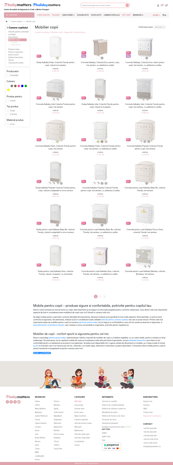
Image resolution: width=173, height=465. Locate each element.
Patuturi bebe (14, 49)
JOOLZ (56, 445)
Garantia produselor (110, 423)
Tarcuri (11, 60)
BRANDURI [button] (138, 15)
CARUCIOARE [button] (68, 15)
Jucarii (77, 445)
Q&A (145, 409)
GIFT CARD (126, 15)
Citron (56, 441)
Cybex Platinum (41, 416)
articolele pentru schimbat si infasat (48, 325)
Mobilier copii (30, 21)
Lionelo (38, 427)
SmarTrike (58, 449)
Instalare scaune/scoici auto (116, 428)
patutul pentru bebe (57, 338)
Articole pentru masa (82, 423)
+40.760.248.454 (149, 436)
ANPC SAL (106, 437)
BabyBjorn (58, 416)
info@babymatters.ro (152, 446)
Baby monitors (80, 416)
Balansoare (78, 430)
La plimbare (79, 441)
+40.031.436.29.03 (150, 439)
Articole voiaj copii (81, 434)
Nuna (37, 430)
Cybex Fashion (41, 423)
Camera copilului (16, 21)
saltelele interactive (137, 340)
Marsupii (78, 427)
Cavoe (37, 420)
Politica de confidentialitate (113, 405)
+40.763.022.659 (149, 432)
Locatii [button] (156, 15)
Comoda (14, 42)
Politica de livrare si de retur (113, 416)
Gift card (78, 401)
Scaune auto (79, 409)
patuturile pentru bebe (88, 322)
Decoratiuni (13, 37)
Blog (164, 15)
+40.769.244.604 (149, 428)
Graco (37, 460)
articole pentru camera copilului (115, 320)
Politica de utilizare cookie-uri (114, 409)
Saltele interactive (15, 57)
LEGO (37, 405)
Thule (37, 449)
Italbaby (57, 438)
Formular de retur (109, 420)
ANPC (104, 433)
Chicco (56, 401)
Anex (37, 445)
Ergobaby (58, 420)
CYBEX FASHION (43, 15)
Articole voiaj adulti (82, 438)
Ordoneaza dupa (146, 27)
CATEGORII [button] (11, 15)
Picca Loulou (59, 434)
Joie (36, 434)
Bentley (57, 405)
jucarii (35, 346)
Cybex (37, 401)
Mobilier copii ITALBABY (42, 353)
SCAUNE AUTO (83, 15)
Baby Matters (40, 409)
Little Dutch (58, 412)
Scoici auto (78, 412)
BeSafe (57, 430)
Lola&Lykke (39, 456)
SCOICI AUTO (96, 15)
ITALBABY (56, 15)
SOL (103, 440)
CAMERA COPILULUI (112, 15)
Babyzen (38, 412)
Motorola (57, 423)
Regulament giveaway (152, 416)
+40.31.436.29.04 (150, 443)
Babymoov (58, 427)
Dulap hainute (15, 44)
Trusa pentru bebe (15, 63)
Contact (146, 405)
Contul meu (148, 412)
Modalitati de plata (109, 412)
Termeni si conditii (109, 401)
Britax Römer (40, 438)
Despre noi (147, 401)
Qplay (56, 409)
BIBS (37, 452)
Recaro (37, 441)
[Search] (102, 5)
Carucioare (78, 405)
